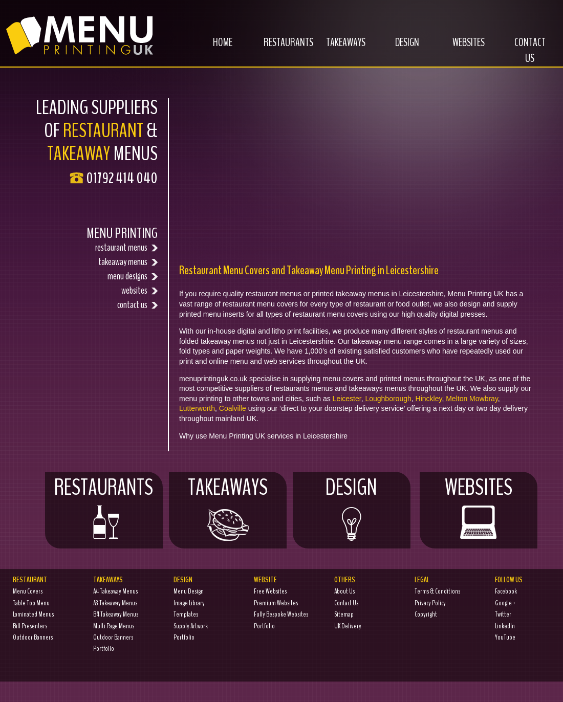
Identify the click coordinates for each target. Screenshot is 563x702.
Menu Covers (27, 591)
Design (397, 48)
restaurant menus (126, 247)
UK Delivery (347, 626)
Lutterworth (197, 408)
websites (139, 290)
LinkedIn (505, 626)
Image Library (189, 603)
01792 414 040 (122, 178)
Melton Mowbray (472, 398)
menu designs (132, 276)
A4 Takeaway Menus (115, 591)
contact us (137, 305)
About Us (344, 591)
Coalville (232, 408)
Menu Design (189, 591)
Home (212, 48)
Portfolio (103, 648)
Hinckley (429, 398)
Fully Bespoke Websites (281, 614)
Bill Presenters (30, 626)
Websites (461, 48)
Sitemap (344, 614)
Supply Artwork (191, 626)
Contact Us (530, 56)
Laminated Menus (33, 614)
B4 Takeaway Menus (115, 614)
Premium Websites (276, 603)
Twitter (503, 614)
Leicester (347, 398)
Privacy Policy (430, 603)
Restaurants (283, 48)
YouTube (505, 637)
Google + (505, 603)
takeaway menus (128, 262)
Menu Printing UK (77, 32)
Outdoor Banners (33, 637)
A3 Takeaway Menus (115, 603)
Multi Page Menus (113, 626)
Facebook (506, 591)
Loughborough (388, 398)
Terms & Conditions (437, 591)
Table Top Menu (31, 603)
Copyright (426, 614)
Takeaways (340, 48)
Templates (186, 614)
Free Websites (270, 591)
